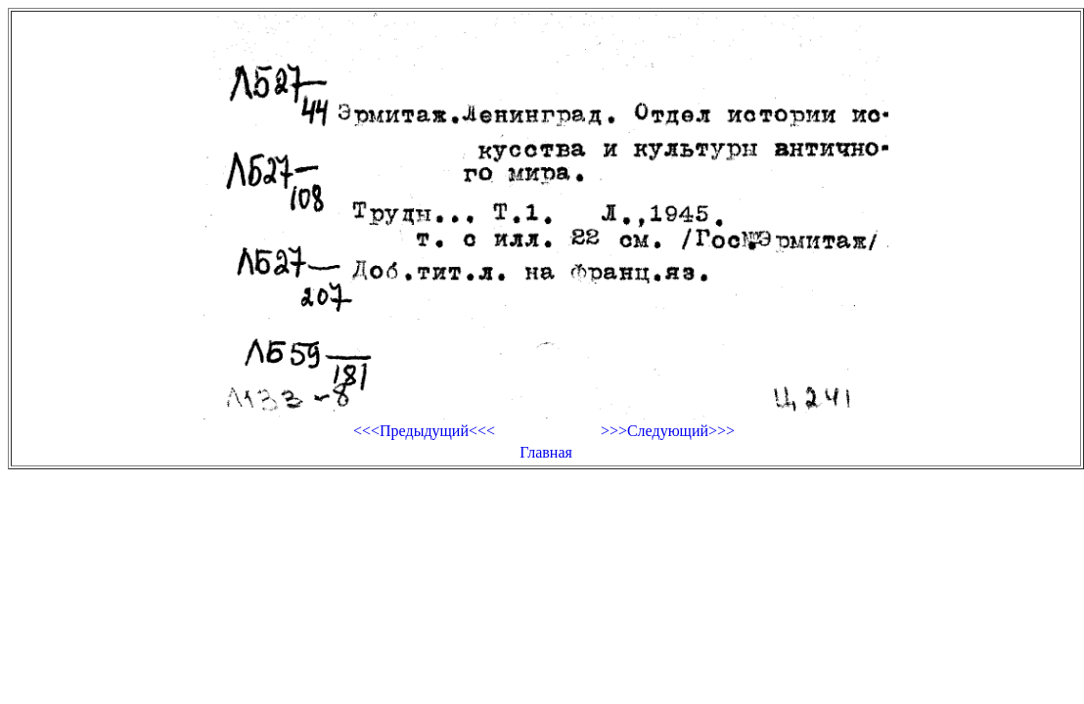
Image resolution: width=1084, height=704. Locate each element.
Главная (545, 452)
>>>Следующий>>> (668, 430)
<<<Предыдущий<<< (424, 430)
